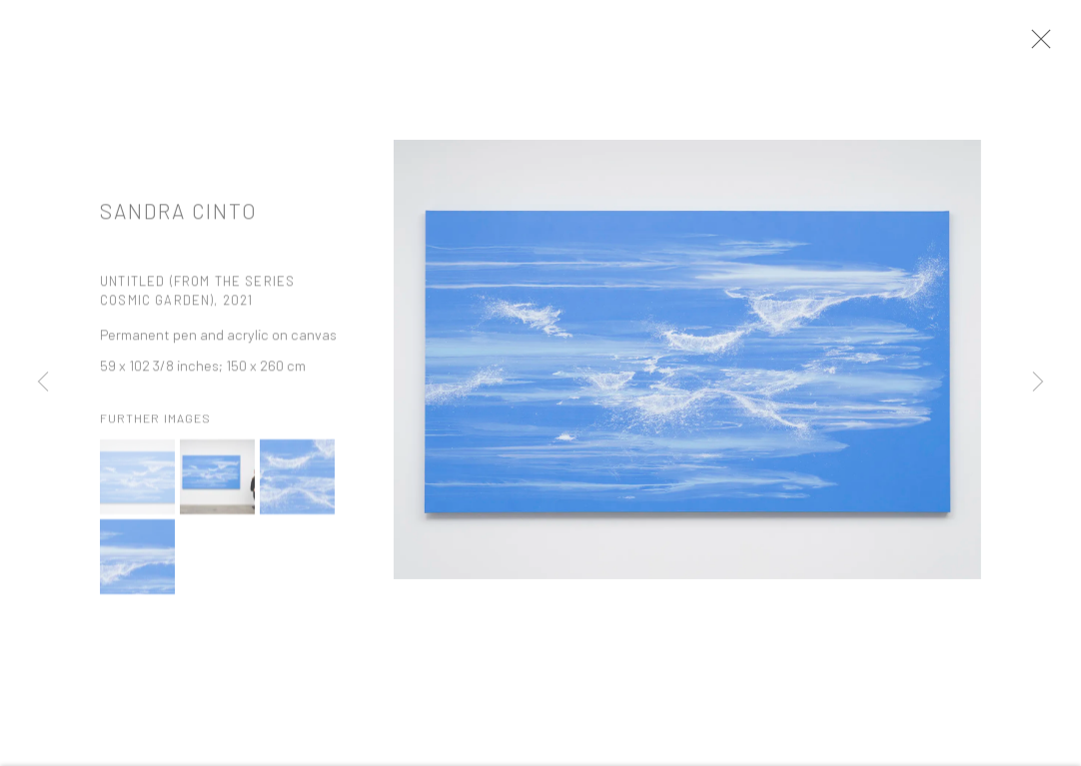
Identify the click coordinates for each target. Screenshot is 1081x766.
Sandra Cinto (179, 218)
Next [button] (1038, 383)
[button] (137, 485)
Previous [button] (43, 383)
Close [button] (1053, 45)
